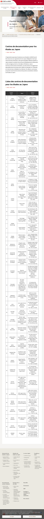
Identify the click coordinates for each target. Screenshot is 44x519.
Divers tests (16, 465)
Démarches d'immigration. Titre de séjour (17, 473)
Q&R (24, 488)
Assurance (26, 459)
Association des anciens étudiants (6, 483)
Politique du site (16, 501)
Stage (36, 460)
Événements (26, 485)
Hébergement (26, 457)
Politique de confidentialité (16, 498)
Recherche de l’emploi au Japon (38, 463)
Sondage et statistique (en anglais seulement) (26, 493)
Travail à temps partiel (37, 457)
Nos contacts (26, 498)
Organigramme (16, 463)
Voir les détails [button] (32, 516)
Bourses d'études (17, 470)
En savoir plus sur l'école (17, 461)
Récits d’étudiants (6, 466)
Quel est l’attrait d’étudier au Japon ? (6, 457)
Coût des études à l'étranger (17, 468)
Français (41, 2)
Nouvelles (25, 482)
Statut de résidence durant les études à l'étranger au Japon (27, 462)
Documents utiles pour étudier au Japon (17, 477)
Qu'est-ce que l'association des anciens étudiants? (6, 487)
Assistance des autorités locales (27, 466)
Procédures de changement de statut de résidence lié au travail (38, 467)
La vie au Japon (26, 453)
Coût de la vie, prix (27, 455)
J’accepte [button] (12, 516)
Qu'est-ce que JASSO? (16, 487)
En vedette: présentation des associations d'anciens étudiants (6, 496)
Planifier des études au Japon (16, 454)
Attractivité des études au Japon (5, 454)
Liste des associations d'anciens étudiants (6, 491)
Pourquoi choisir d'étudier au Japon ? (6, 461)
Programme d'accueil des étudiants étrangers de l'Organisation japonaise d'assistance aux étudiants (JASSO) (17, 492)
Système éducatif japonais (17, 457)
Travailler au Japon (36, 454)
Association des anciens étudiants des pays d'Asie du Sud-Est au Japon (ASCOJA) (6, 502)
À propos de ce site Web (16, 483)
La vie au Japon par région (6, 464)
